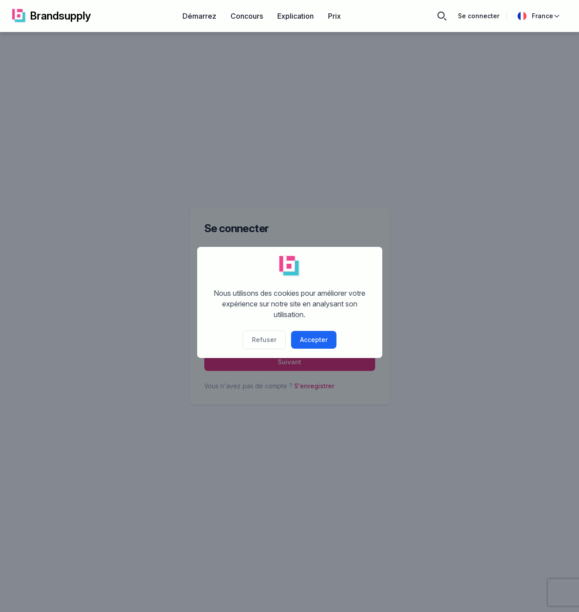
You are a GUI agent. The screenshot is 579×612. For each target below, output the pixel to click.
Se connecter (478, 16)
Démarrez (199, 16)
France (539, 16)
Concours (247, 16)
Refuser (264, 339)
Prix (334, 16)
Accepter (314, 339)
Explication (295, 16)
